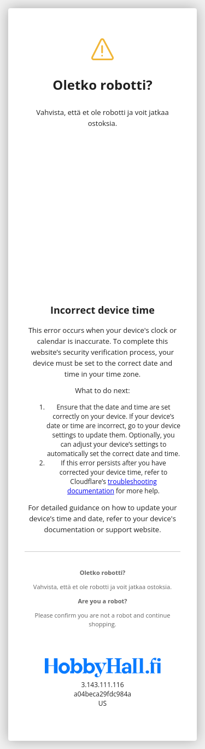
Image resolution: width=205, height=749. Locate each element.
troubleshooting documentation (112, 486)
